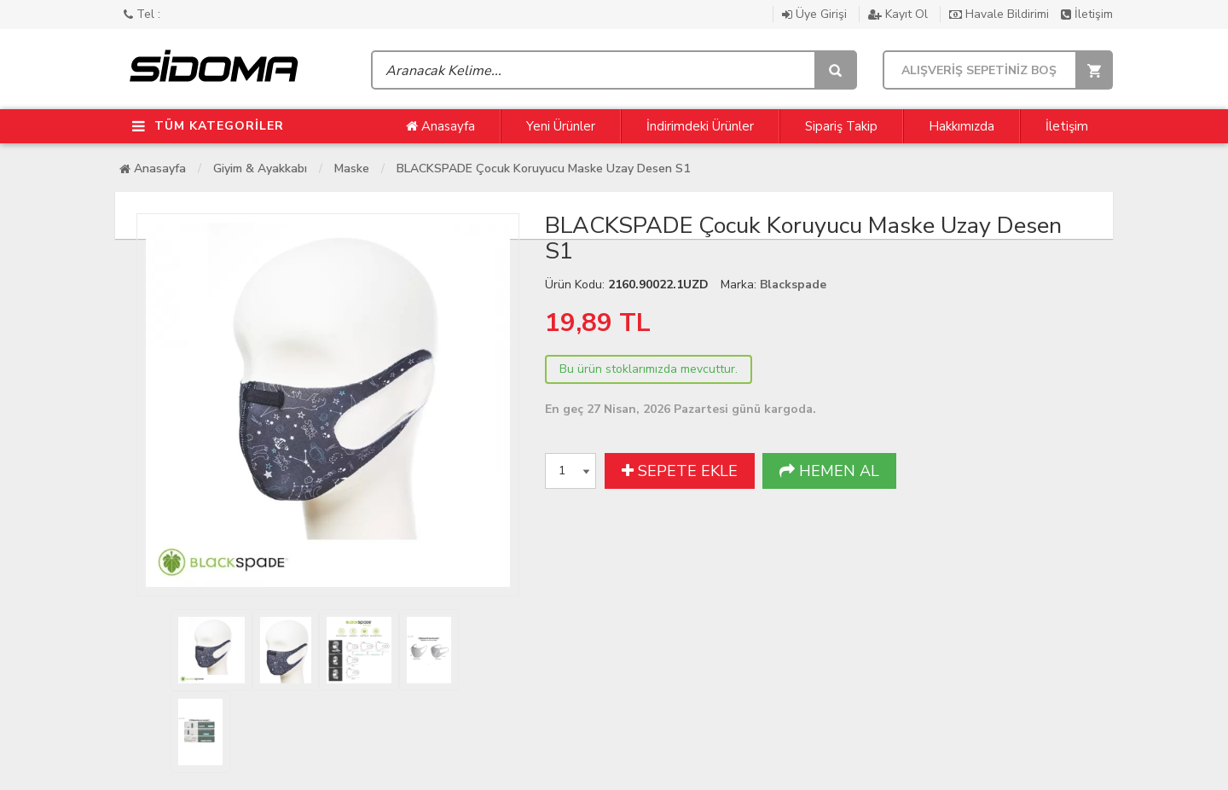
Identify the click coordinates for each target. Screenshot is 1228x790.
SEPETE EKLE (680, 471)
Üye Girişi (816, 14)
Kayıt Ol (899, 14)
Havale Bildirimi (1000, 14)
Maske (351, 168)
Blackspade (793, 284)
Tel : (142, 14)
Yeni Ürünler (560, 126)
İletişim (1087, 14)
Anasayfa (440, 126)
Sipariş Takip (841, 126)
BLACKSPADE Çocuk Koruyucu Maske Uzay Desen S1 (543, 168)
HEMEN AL (829, 471)
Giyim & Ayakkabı (260, 168)
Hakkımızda (961, 126)
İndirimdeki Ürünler (700, 126)
